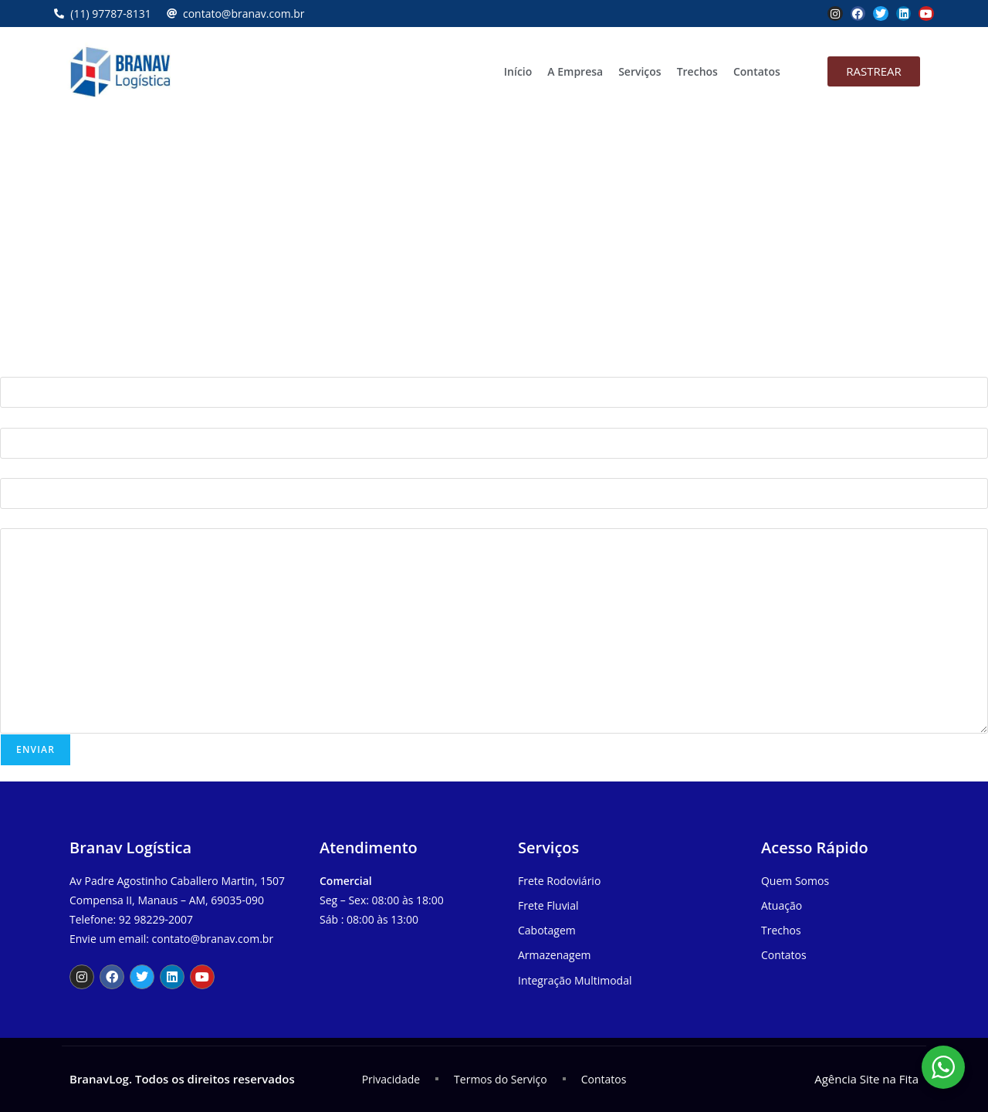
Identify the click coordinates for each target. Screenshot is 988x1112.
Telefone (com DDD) (50, 468)
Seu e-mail (26, 417)
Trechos (697, 71)
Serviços (639, 71)
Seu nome (25, 367)
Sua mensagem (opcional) (64, 518)
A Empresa (575, 71)
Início (518, 71)
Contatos (756, 71)
